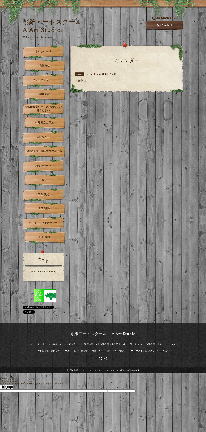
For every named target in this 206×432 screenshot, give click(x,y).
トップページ (43, 51)
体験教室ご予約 (44, 122)
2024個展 (43, 194)
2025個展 (44, 208)
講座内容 (44, 94)
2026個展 (44, 237)
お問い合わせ (43, 165)
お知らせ (44, 65)
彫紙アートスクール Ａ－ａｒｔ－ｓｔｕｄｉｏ (96, 370)
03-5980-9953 (165, 18)
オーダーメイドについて (43, 223)
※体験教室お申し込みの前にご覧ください (43, 108)
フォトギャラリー (43, 80)
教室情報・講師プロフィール (44, 151)
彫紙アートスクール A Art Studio (103, 333)
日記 (44, 179)
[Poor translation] (9, 387)
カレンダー (43, 137)
